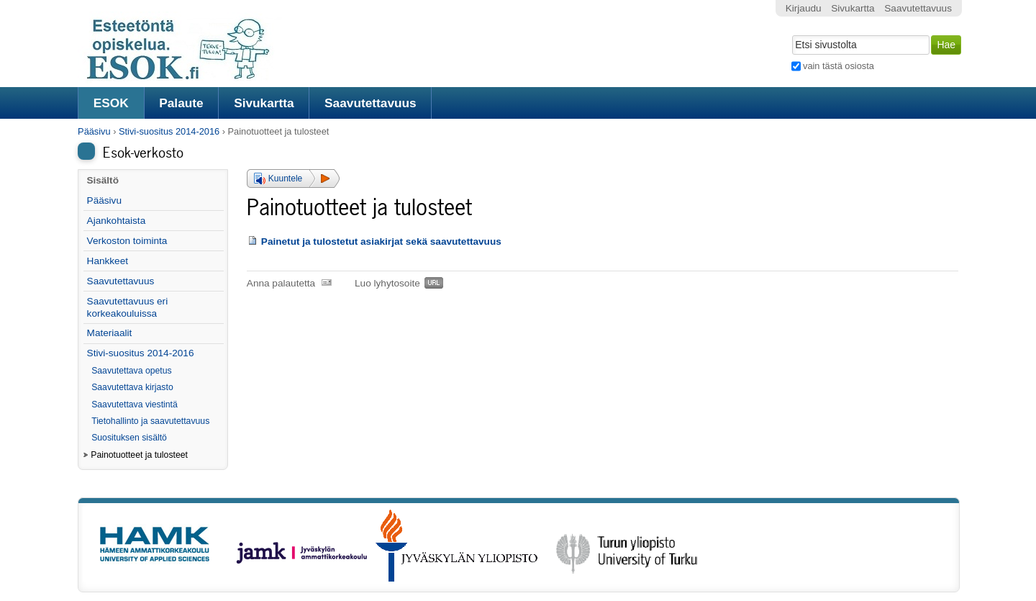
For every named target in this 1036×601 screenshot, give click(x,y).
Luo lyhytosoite (387, 283)
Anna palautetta (281, 283)
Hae (790, 34)
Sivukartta (264, 103)
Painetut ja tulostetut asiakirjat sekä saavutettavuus (381, 241)
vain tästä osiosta (838, 65)
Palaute (181, 103)
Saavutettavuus (370, 103)
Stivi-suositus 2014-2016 (169, 131)
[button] (293, 178)
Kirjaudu (804, 8)
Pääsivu (94, 131)
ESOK (111, 103)
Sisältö (102, 180)
